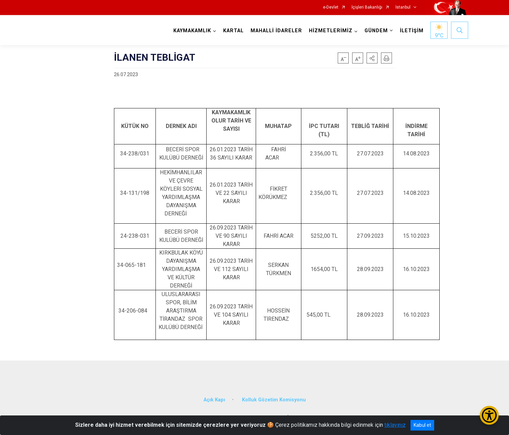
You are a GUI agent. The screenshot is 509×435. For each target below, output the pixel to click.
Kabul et (422, 425)
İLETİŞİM (412, 31)
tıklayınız (395, 425)
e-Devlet (330, 7)
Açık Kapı (214, 399)
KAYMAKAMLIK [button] (192, 31)
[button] (372, 57)
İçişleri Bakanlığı (366, 7)
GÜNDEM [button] (376, 31)
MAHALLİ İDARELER (276, 31)
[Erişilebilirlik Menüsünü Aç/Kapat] (489, 415)
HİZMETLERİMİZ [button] (330, 31)
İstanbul (402, 7)
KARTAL (233, 31)
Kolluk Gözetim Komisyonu (274, 399)
